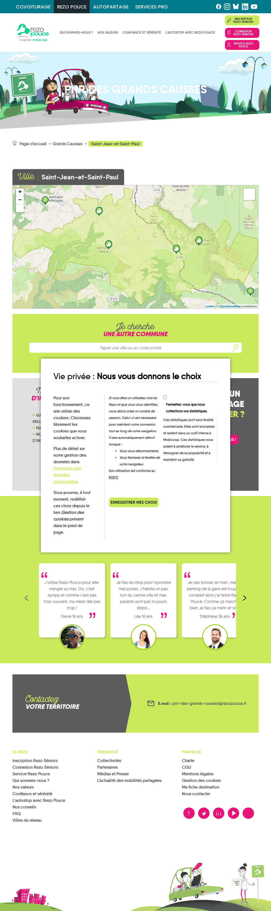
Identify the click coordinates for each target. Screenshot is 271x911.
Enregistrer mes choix (134, 502)
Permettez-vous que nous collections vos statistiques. (186, 408)
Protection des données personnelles (67, 475)
